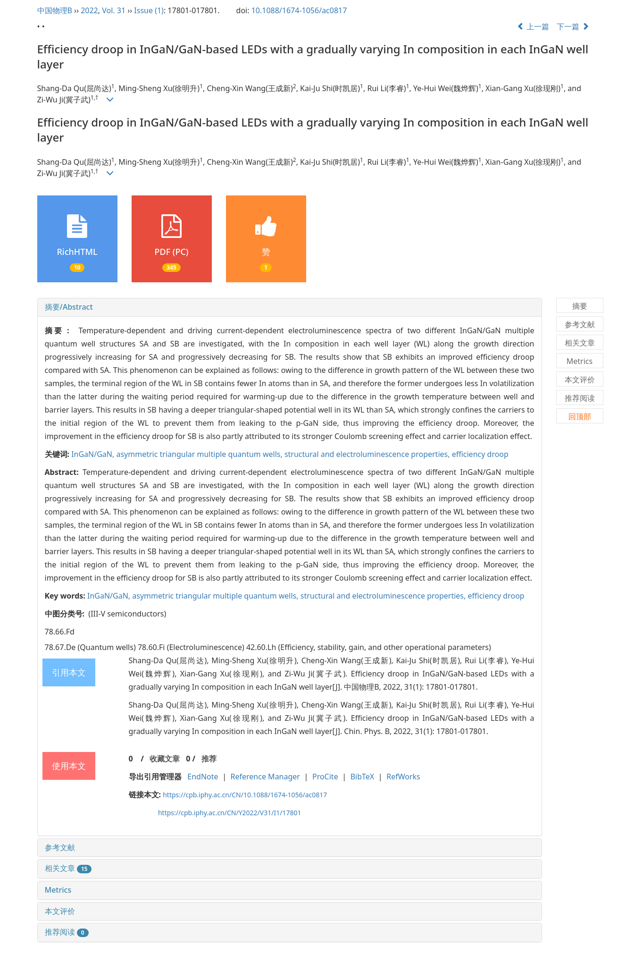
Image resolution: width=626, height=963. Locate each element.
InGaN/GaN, (93, 454)
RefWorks (403, 776)
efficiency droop (480, 454)
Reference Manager (265, 776)
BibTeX (363, 776)
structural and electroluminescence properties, (368, 454)
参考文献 (60, 847)
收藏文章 (165, 758)
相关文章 (68, 868)
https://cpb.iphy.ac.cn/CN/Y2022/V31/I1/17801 (229, 812)
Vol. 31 (113, 10)
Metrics (58, 890)
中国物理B (54, 10)
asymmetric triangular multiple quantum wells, (200, 454)
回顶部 (579, 416)
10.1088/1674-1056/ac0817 (299, 10)
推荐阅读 (67, 932)
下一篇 (573, 26)
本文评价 (60, 911)
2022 (89, 10)
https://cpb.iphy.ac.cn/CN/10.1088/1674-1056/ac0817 (245, 794)
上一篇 (533, 26)
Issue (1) (149, 10)
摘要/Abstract (69, 307)
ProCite (325, 776)
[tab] (290, 307)
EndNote (202, 776)
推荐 (209, 758)
